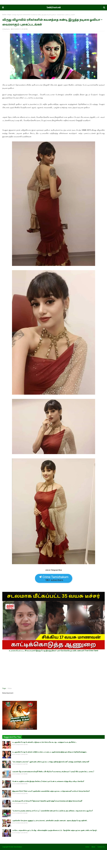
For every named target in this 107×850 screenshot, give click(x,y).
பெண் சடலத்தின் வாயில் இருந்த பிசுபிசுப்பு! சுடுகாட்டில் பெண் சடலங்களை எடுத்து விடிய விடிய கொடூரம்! (48, 781)
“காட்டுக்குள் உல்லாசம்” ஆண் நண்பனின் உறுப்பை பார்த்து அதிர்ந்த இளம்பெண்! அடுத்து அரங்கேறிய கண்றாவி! (50, 762)
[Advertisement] (53, 669)
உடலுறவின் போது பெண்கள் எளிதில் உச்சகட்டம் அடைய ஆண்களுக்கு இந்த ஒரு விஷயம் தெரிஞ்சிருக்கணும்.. (49, 752)
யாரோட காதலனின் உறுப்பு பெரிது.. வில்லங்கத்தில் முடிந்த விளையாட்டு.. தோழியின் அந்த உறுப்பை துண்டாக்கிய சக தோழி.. (54, 830)
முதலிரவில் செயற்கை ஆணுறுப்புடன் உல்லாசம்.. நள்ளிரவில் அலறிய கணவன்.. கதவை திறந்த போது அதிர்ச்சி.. (49, 821)
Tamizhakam (18, 847)
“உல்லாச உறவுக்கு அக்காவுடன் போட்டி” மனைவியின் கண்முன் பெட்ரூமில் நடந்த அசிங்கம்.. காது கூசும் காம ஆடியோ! (52, 811)
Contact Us (101, 847)
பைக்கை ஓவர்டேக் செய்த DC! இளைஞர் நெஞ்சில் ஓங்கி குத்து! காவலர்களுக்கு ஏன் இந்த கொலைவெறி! (47, 801)
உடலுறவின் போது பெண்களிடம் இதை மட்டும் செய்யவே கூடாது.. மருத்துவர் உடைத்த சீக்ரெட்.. (44, 742)
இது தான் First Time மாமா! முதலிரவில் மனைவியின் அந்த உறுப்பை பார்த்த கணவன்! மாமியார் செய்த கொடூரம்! (51, 791)
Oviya (9, 14)
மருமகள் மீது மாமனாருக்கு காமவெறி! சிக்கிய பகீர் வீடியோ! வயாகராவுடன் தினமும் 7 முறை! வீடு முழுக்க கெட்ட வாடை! (53, 772)
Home (4, 14)
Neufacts (7, 29)
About (93, 847)
